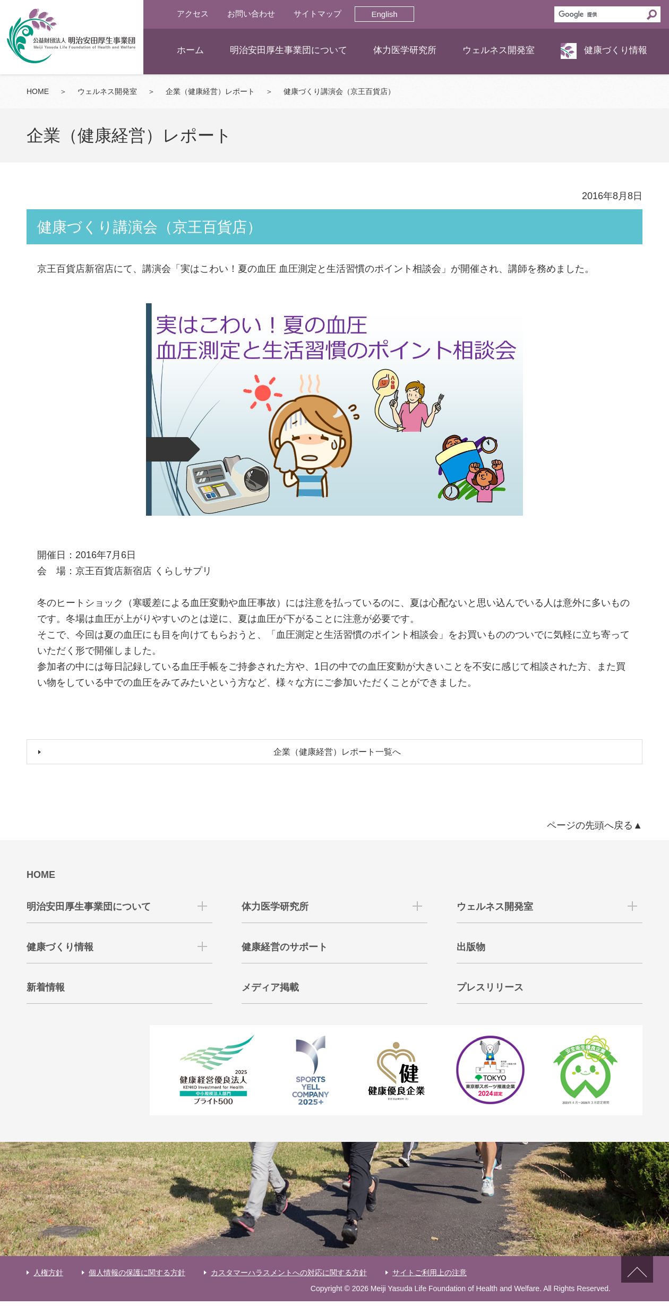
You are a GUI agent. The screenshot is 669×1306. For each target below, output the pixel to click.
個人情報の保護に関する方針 (137, 1277)
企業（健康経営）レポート (210, 91)
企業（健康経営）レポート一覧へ (339, 754)
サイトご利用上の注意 (429, 1277)
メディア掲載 (270, 992)
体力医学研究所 (404, 50)
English (384, 14)
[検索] (599, 14)
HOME (38, 91)
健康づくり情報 (615, 50)
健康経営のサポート (285, 952)
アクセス (193, 13)
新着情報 (46, 992)
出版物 (471, 952)
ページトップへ (637, 1283)
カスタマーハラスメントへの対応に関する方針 (289, 1277)
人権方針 (48, 1277)
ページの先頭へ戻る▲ (594, 830)
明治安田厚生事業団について (288, 50)
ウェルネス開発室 (498, 50)
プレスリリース (490, 992)
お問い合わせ (251, 13)
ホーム (190, 50)
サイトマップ (317, 13)
